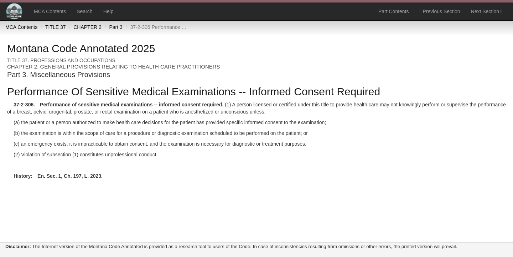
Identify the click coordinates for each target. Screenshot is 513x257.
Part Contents (393, 11)
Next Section (486, 11)
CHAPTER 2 (87, 27)
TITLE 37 (55, 27)
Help (108, 11)
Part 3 (115, 27)
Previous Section (440, 11)
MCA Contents (50, 11)
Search (84, 11)
